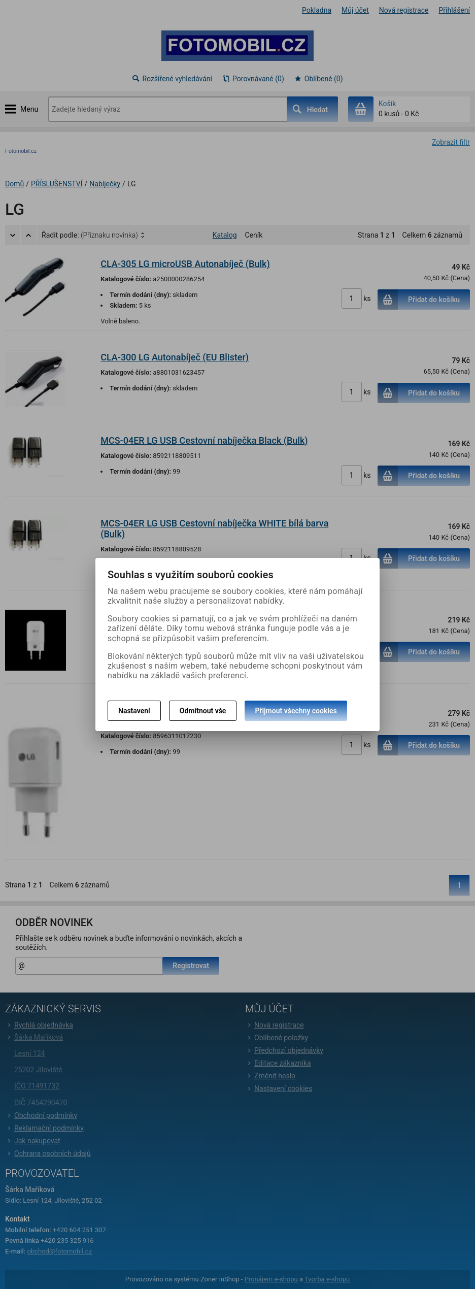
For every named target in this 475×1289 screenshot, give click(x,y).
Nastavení (134, 711)
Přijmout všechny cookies (295, 711)
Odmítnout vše (203, 711)
